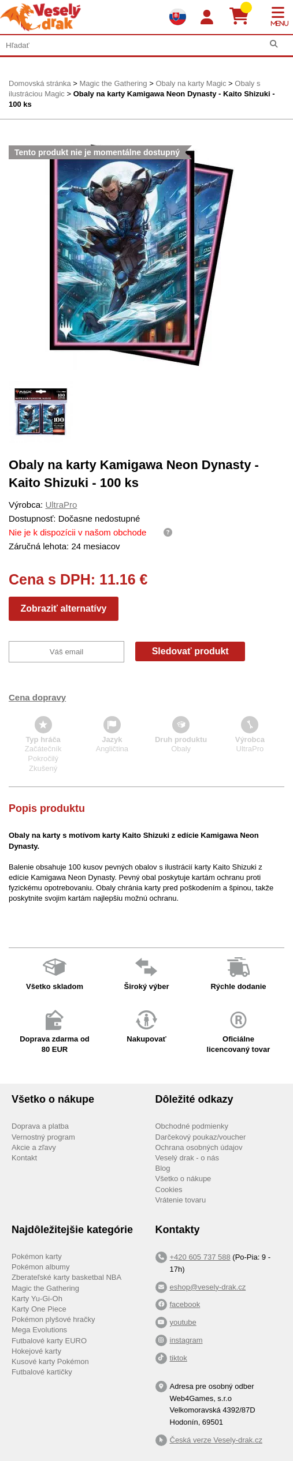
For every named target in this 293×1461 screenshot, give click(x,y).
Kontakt (24, 1157)
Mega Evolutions (39, 1329)
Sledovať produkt (190, 651)
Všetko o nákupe (183, 1178)
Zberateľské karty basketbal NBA (66, 1277)
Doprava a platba (40, 1126)
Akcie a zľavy (34, 1147)
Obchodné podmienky (191, 1126)
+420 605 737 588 (200, 1257)
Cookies (169, 1189)
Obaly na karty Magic (190, 83)
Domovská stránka (40, 83)
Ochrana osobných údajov (199, 1147)
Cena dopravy (37, 697)
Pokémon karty (37, 1256)
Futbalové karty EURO (49, 1340)
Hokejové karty (36, 1351)
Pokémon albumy (40, 1267)
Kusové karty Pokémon (50, 1361)
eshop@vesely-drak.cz (208, 1287)
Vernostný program (43, 1137)
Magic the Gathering (113, 83)
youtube (183, 1322)
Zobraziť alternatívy (63, 608)
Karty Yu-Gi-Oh (37, 1298)
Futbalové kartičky (42, 1372)
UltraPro (61, 505)
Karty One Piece (39, 1309)
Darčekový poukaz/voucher (200, 1137)
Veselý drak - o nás (187, 1157)
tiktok (178, 1358)
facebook (185, 1304)
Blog (162, 1168)
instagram (186, 1340)
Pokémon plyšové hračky (53, 1319)
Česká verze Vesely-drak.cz (216, 1440)
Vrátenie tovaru (180, 1200)
